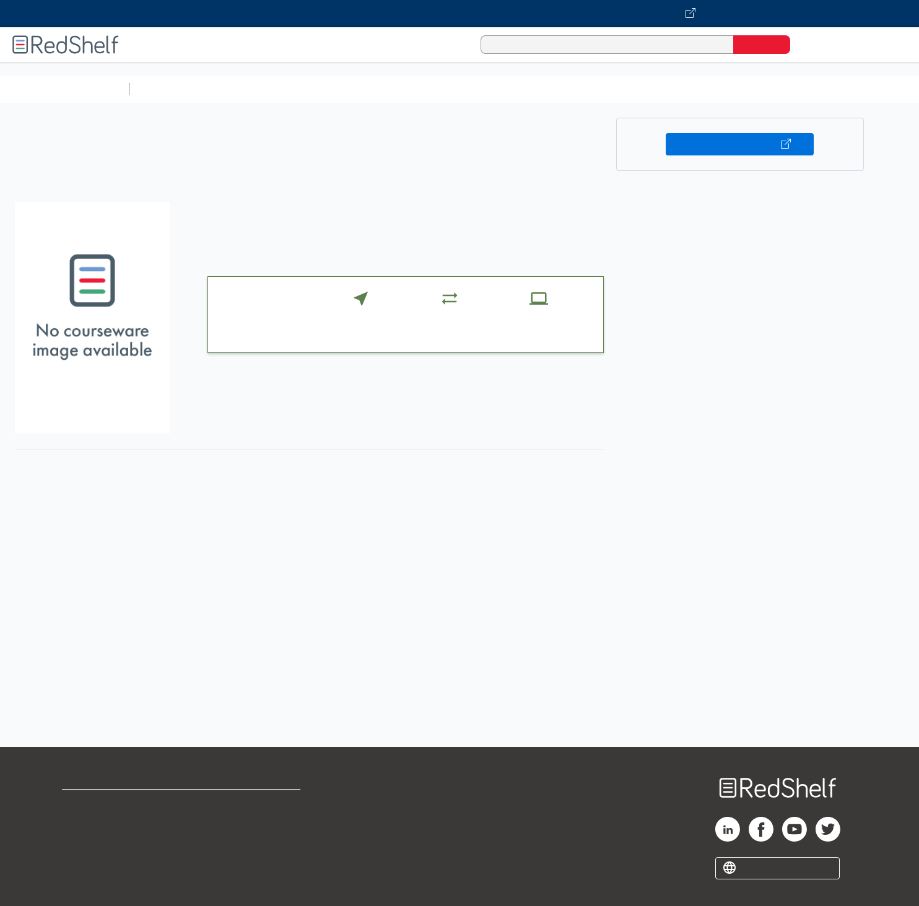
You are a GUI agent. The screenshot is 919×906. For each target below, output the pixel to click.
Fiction (700, 89)
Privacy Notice (96, 844)
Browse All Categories (64, 89)
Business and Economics (480, 89)
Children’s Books (822, 89)
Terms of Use (253, 805)
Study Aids (167, 89)
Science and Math (242, 89)
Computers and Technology (353, 89)
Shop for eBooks (101, 805)
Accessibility (251, 844)
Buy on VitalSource (740, 144)
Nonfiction (750, 89)
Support (80, 824)
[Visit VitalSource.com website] (459, 13)
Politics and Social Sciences (610, 89)
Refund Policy (253, 824)
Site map (82, 864)
